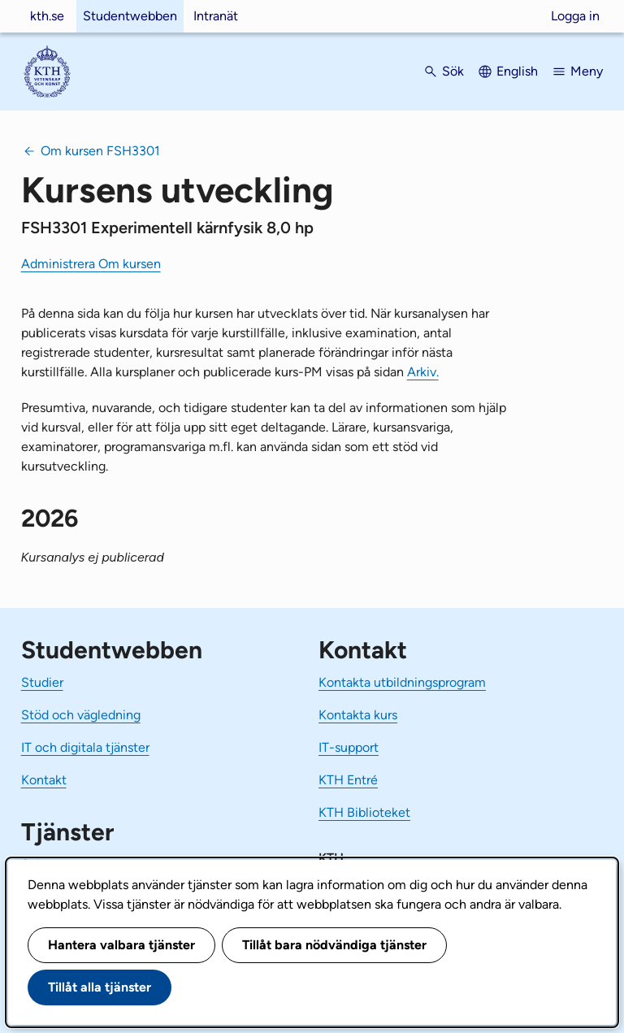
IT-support (348, 747)
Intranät (215, 16)
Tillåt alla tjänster (99, 987)
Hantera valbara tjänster (121, 945)
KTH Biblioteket (364, 812)
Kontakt (44, 780)
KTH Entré (348, 780)
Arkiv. (423, 372)
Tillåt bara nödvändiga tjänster (334, 945)
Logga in (575, 16)
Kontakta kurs (357, 715)
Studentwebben (130, 16)
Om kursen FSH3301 (100, 150)
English (517, 71)
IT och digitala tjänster (85, 747)
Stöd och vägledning (81, 715)
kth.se (47, 16)
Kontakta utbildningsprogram (402, 682)
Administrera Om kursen (91, 263)
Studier (42, 682)
